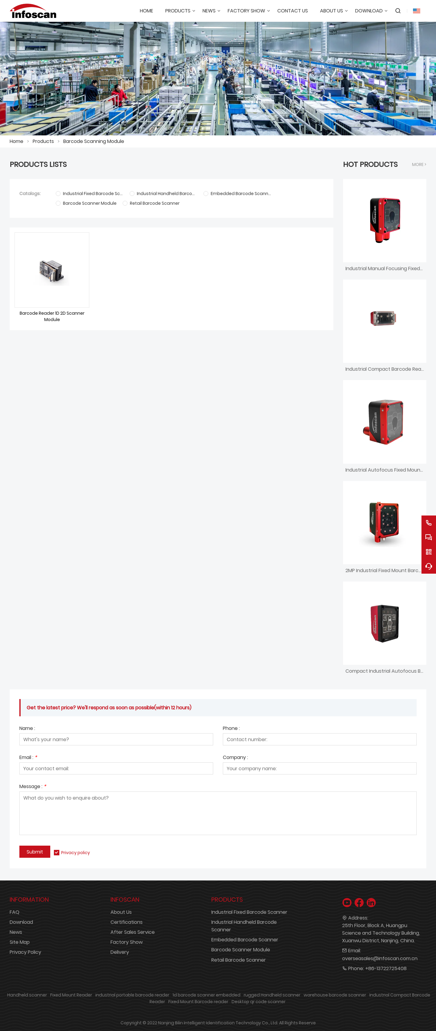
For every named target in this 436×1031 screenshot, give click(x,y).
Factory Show (127, 942)
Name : (27, 729)
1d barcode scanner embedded (206, 995)
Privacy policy (75, 853)
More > (419, 164)
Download (21, 922)
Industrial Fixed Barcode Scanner (249, 912)
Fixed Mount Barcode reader (198, 1002)
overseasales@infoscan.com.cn (380, 958)
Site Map (20, 942)
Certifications (127, 922)
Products (43, 141)
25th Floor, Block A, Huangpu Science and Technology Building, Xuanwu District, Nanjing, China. (381, 933)
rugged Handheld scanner (272, 995)
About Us (121, 912)
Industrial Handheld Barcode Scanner (244, 926)
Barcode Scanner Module (240, 949)
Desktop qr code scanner (259, 1002)
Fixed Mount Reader (71, 995)
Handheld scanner (27, 995)
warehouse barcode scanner (335, 995)
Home (16, 141)
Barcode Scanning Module (93, 141)
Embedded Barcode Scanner (244, 939)
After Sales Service (133, 932)
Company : (235, 758)
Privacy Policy (25, 952)
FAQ (14, 912)
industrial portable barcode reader (132, 995)
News (16, 932)
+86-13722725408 (386, 968)
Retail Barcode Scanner (238, 959)
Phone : (231, 729)
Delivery (120, 952)
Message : (32, 787)
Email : (28, 758)
